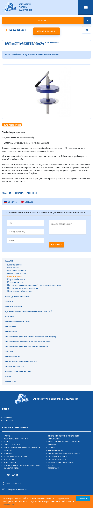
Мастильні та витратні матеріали (64, 453)
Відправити (56, 244)
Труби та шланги (12, 445)
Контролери (10, 462)
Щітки (51, 465)
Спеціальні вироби (57, 459)
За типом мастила (57, 456)
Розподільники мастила (16, 439)
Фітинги (7, 442)
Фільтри (51, 447)
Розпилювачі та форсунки (61, 462)
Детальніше (8, 504)
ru (86, 30)
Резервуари (53, 468)
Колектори (9, 459)
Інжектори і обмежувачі (15, 456)
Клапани (8, 453)
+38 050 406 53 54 (17, 30)
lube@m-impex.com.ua (17, 489)
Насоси (7, 436)
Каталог (42, 20)
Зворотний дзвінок (46, 31)
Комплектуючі (55, 450)
